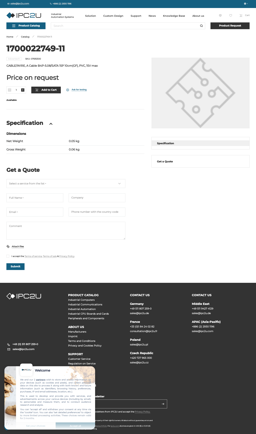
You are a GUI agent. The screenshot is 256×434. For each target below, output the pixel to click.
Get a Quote (165, 161)
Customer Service (79, 359)
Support (136, 15)
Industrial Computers (81, 299)
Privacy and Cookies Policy (85, 345)
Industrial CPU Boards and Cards (88, 313)
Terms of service (33, 256)
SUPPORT (75, 354)
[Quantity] (16, 90)
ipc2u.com (115, 426)
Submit (15, 266)
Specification (165, 143)
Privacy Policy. (142, 411)
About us (198, 15)
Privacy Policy (66, 256)
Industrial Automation (82, 309)
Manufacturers (77, 331)
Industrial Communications (85, 304)
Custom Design (113, 15)
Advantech (14, 58)
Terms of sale (50, 256)
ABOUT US (76, 327)
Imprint (73, 336)
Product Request (230, 25)
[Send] (163, 404)
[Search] (201, 26)
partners (40, 379)
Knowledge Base (174, 15)
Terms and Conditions (81, 341)
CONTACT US (140, 295)
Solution (90, 15)
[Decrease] (9, 90)
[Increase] (22, 90)
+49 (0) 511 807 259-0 (25, 344)
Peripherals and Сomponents (86, 318)
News (152, 15)
